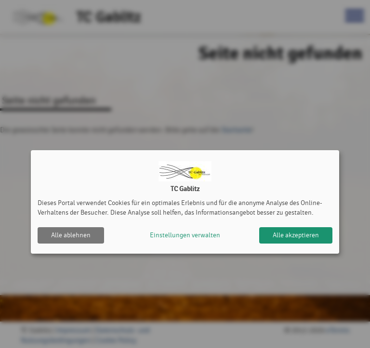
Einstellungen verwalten (185, 235)
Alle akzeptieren (296, 235)
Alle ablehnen (71, 235)
